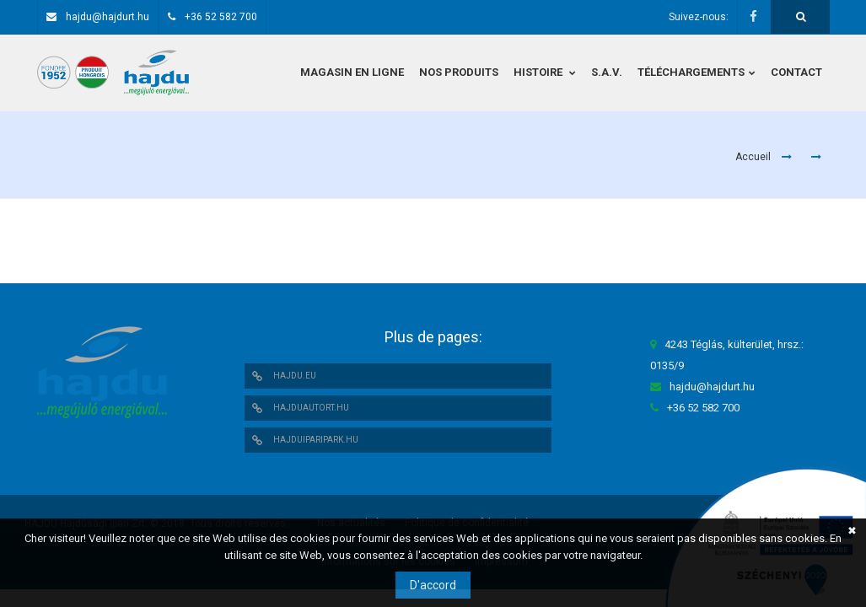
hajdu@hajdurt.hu (107, 17)
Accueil (753, 157)
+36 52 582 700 (221, 17)
